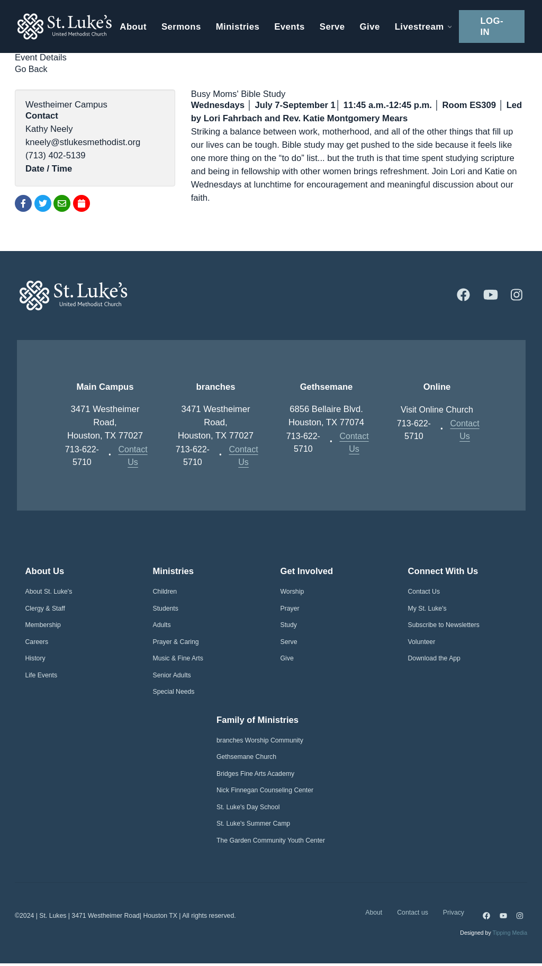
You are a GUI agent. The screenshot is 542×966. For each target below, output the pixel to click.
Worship (292, 592)
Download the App (434, 659)
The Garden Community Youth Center (270, 841)
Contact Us (133, 455)
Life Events (41, 675)
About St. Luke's (49, 592)
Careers (37, 642)
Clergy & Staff (45, 608)
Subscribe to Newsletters (444, 625)
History (35, 659)
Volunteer (422, 642)
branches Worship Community (259, 741)
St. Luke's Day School (247, 807)
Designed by (493, 935)
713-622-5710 (82, 455)
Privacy (453, 914)
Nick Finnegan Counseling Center (264, 790)
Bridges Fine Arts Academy (255, 774)
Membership (43, 625)
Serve (289, 642)
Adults (162, 625)
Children (165, 592)
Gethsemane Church (246, 757)
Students (165, 608)
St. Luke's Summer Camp (253, 824)
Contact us (412, 914)
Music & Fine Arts (178, 659)
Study (289, 625)
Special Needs (174, 692)
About (373, 914)
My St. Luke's (427, 608)
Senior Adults (172, 675)
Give (287, 659)
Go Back (32, 69)
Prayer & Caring (176, 642)
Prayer (290, 608)
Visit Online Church (437, 409)
